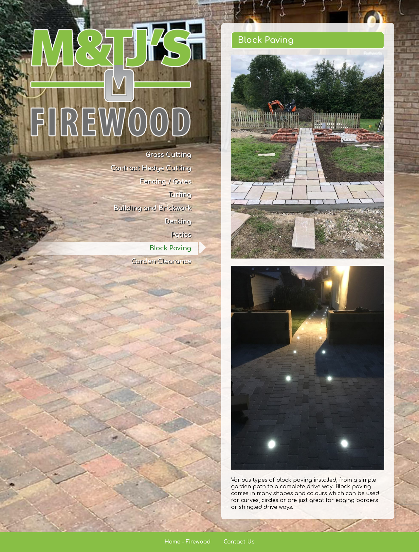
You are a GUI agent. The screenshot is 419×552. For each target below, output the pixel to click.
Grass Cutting (168, 154)
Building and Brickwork (152, 208)
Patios (181, 234)
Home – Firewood (187, 542)
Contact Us (239, 542)
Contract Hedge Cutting (151, 168)
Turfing (179, 194)
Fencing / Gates (165, 181)
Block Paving (170, 248)
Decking (178, 221)
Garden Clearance (161, 261)
